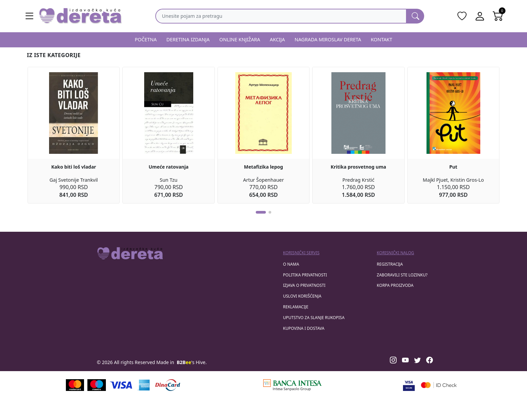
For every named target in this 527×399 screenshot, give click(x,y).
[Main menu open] (30, 16)
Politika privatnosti (305, 275)
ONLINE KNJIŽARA (239, 39)
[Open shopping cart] (498, 16)
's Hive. (192, 362)
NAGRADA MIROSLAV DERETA (328, 39)
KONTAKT (381, 39)
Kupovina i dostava (303, 328)
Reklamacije (295, 307)
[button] (261, 212)
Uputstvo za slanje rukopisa (313, 317)
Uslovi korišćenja (302, 296)
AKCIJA (277, 39)
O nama (291, 264)
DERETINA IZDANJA (188, 39)
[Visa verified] (408, 385)
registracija (390, 264)
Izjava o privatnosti (304, 285)
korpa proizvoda (395, 285)
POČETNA (146, 39)
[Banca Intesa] (292, 385)
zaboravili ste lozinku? (402, 275)
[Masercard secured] (438, 385)
